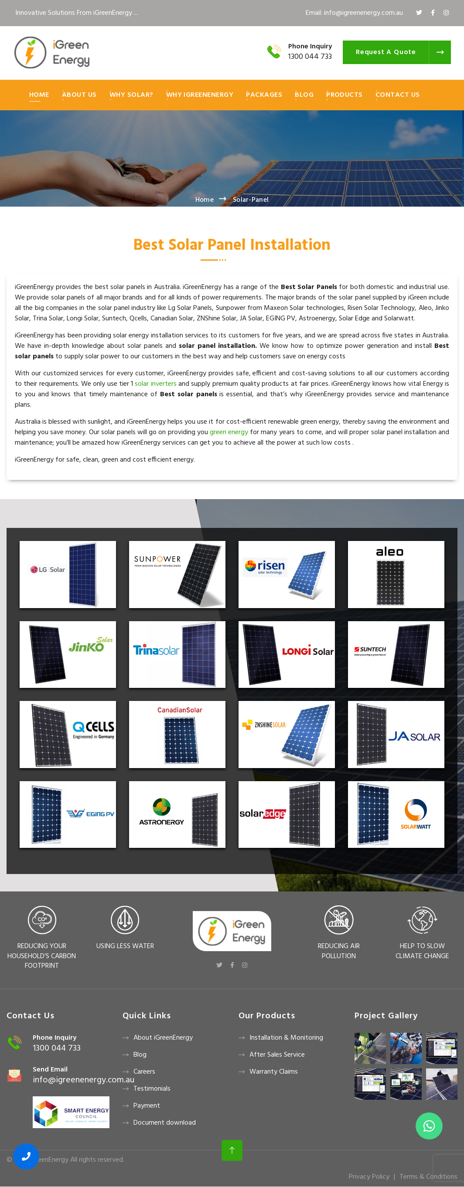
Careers (144, 1072)
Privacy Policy (369, 1177)
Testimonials (152, 1089)
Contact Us (397, 95)
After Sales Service (277, 1055)
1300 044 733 (310, 57)
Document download (164, 1123)
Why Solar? (131, 95)
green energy (230, 432)
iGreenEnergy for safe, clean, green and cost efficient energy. (105, 460)
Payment (146, 1106)
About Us (79, 95)
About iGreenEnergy (163, 1038)
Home (39, 95)
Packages (264, 95)
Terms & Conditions (428, 1177)
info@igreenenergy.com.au (83, 1080)
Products (344, 95)
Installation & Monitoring (286, 1038)
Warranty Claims (273, 1072)
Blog (304, 95)
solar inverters (155, 384)
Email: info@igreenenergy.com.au (354, 13)
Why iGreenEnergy (200, 95)
